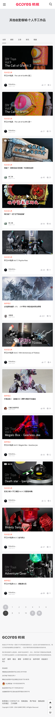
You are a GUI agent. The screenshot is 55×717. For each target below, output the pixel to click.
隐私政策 (41, 701)
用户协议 (33, 701)
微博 (9, 659)
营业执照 (4, 668)
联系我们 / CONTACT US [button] (10, 701)
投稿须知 (24, 701)
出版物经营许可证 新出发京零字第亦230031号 (16, 692)
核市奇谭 (36, 659)
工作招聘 (14, 703)
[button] (50, 702)
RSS (3, 661)
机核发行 (45, 659)
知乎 (3, 659)
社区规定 (5, 703)
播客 (19, 659)
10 (26, 613)
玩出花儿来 (8, 72)
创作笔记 (7, 303)
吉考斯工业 (27, 659)
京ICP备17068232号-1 (9, 676)
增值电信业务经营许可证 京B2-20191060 (14, 672)
